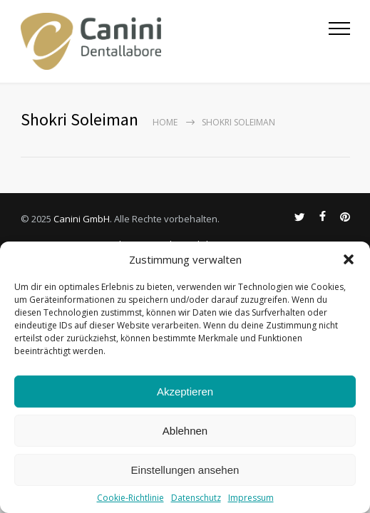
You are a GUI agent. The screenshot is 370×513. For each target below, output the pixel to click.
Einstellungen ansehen (185, 470)
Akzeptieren (185, 391)
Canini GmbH (81, 218)
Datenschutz (196, 498)
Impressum (251, 498)
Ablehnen (185, 431)
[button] (348, 259)
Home (165, 122)
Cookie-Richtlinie (130, 498)
